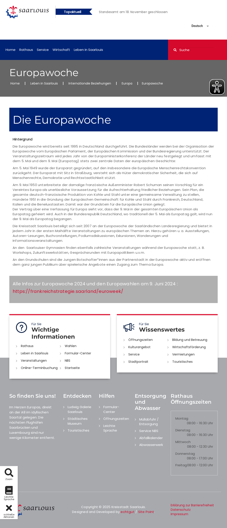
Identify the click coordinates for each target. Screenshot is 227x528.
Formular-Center (78, 353)
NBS (67, 360)
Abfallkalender (151, 438)
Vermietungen (183, 354)
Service (43, 49)
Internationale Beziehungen (89, 83)
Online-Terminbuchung (39, 368)
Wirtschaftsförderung (189, 347)
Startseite (72, 368)
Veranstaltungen (34, 360)
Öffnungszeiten (140, 340)
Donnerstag (185, 453)
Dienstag (182, 430)
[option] (139, 12)
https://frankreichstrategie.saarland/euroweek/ (68, 291)
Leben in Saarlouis (88, 49)
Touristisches (182, 361)
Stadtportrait (138, 361)
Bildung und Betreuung (189, 340)
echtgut (127, 511)
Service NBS (148, 430)
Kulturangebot (139, 347)
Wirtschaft (61, 49)
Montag (181, 418)
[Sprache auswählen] (194, 26)
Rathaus (26, 49)
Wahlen (70, 346)
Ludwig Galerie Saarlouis (79, 409)
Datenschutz (181, 509)
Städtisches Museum (78, 421)
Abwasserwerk (151, 444)
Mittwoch (183, 442)
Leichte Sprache (110, 428)
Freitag (181, 465)
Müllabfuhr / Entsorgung (149, 421)
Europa (127, 83)
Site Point (146, 511)
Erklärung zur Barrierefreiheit (192, 505)
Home (11, 49)
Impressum (179, 514)
